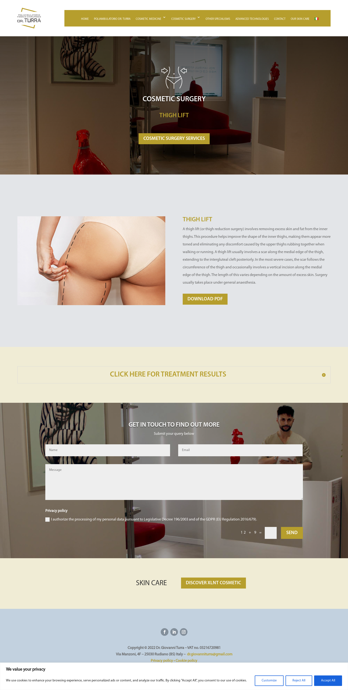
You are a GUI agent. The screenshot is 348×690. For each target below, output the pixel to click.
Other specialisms (218, 19)
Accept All (328, 680)
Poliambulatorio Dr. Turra (112, 19)
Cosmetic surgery (183, 19)
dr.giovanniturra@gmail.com (209, 654)
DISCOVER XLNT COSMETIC (213, 583)
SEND (292, 533)
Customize (269, 680)
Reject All (298, 680)
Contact (280, 19)
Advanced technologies (252, 19)
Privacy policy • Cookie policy (174, 661)
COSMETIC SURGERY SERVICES (174, 138)
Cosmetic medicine (148, 19)
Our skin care (300, 19)
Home (85, 19)
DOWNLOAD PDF (205, 299)
